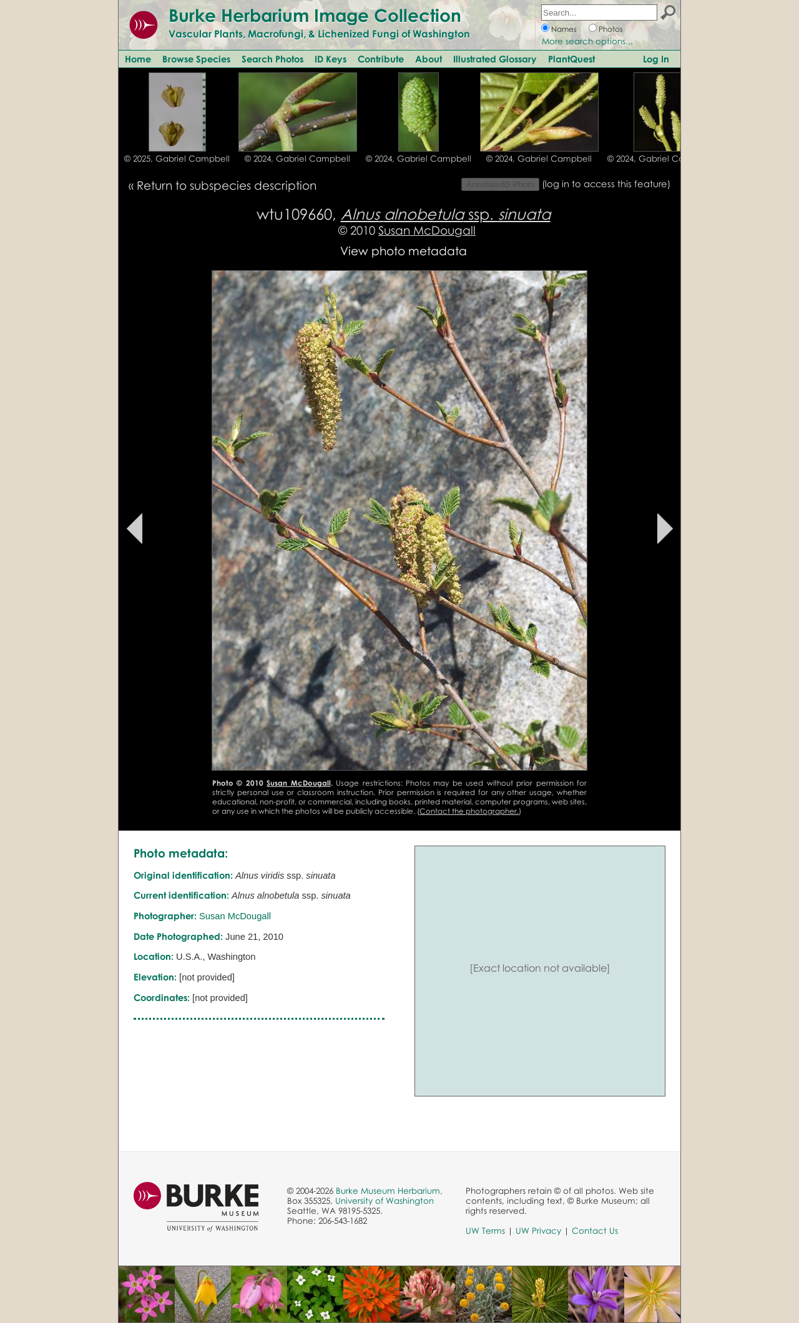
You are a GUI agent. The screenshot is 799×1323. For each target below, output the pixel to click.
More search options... (587, 41)
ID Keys (330, 58)
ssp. (446, 214)
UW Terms (485, 1231)
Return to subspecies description (226, 185)
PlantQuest (571, 58)
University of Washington (384, 1201)
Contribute (381, 58)
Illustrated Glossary (495, 58)
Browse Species (196, 58)
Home (138, 58)
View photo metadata (403, 250)
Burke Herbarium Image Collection (315, 15)
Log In (656, 58)
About (428, 58)
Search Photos (272, 58)
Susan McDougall (427, 230)
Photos (611, 29)
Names (564, 29)
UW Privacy (538, 1231)
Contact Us (595, 1231)
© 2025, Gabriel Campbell (177, 159)
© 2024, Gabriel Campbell (297, 159)
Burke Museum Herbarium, (389, 1191)
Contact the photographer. (469, 811)
